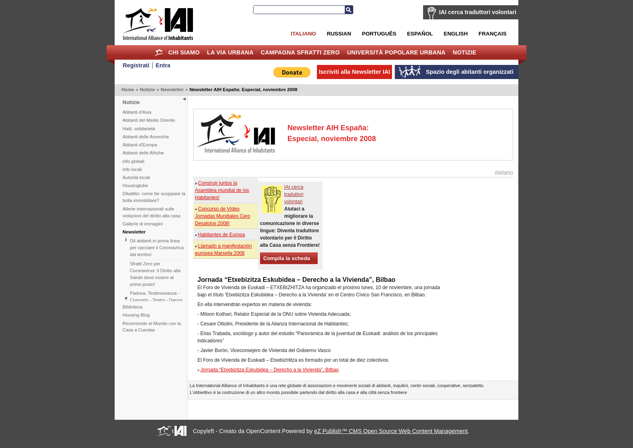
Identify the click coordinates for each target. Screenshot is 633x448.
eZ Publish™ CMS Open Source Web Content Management (390, 431)
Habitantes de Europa (221, 235)
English (456, 34)
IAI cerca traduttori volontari (477, 12)
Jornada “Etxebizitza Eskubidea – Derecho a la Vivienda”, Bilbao (270, 370)
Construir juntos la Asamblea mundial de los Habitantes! (222, 190)
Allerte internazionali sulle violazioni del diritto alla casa (151, 212)
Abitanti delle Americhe (146, 136)
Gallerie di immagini (143, 223)
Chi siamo (184, 52)
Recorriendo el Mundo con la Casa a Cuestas (152, 327)
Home (159, 52)
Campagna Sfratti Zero (300, 52)
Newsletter (172, 89)
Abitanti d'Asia (137, 112)
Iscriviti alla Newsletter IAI (354, 72)
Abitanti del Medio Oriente (149, 120)
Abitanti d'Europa (140, 144)
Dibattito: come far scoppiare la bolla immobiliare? (154, 197)
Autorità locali (136, 177)
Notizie (464, 52)
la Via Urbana (230, 52)
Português (379, 34)
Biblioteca (133, 306)
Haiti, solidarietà (139, 128)
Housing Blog (136, 315)
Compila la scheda (286, 258)
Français (492, 34)
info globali (134, 161)
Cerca (349, 10)
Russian (339, 34)
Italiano (303, 34)
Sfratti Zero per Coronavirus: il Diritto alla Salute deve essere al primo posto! (155, 274)
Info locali (132, 169)
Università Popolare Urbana (396, 52)
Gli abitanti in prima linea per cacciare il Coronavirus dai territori (157, 247)
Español (420, 34)
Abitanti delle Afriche (143, 152)
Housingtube (135, 185)
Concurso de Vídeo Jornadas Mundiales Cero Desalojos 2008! (222, 216)
